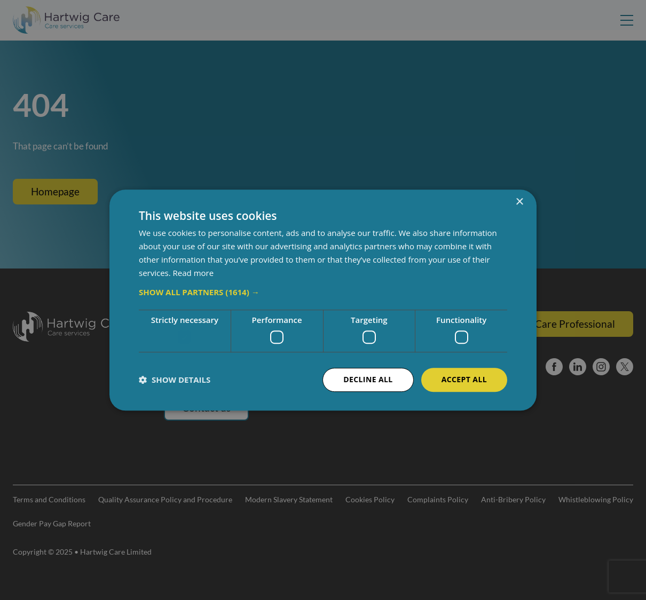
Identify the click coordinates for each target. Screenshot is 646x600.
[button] (323, 292)
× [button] (519, 202)
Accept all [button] (464, 379)
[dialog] (323, 300)
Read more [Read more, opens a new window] (193, 272)
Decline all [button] (367, 379)
